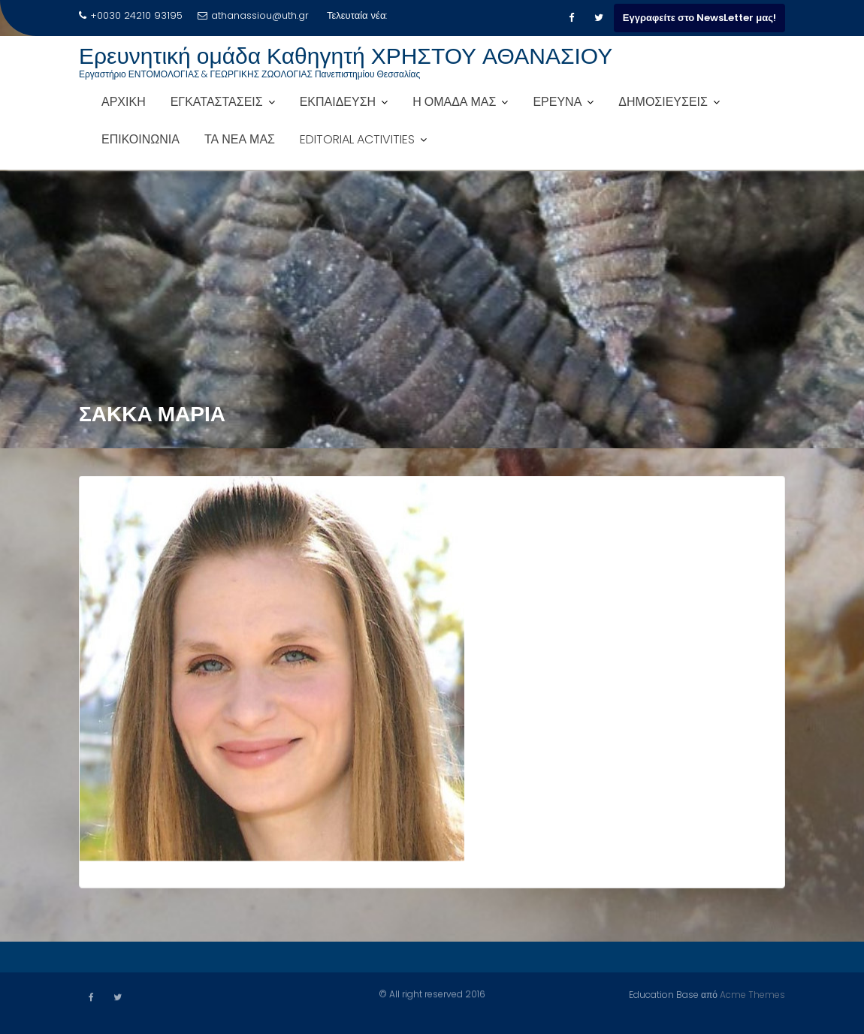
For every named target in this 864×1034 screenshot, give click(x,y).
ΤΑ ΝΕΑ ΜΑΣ (239, 139)
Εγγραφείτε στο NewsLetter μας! (699, 18)
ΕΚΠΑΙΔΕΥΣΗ (338, 101)
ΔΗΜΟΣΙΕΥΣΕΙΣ (663, 101)
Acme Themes (752, 993)
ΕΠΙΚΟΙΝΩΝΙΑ (140, 139)
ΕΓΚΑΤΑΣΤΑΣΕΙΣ (217, 101)
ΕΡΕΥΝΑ (557, 101)
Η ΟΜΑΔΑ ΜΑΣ (454, 101)
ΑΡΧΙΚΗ (123, 101)
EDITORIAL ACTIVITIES (357, 139)
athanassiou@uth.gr (253, 15)
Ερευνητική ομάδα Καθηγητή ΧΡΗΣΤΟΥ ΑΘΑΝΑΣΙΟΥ (345, 56)
